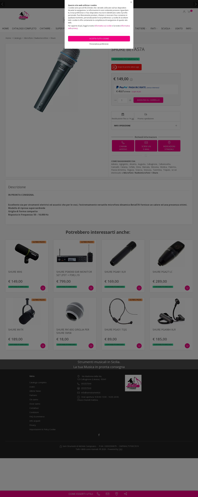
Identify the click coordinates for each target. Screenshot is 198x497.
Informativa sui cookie (103, 26)
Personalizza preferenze (99, 44)
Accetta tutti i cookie (99, 38)
